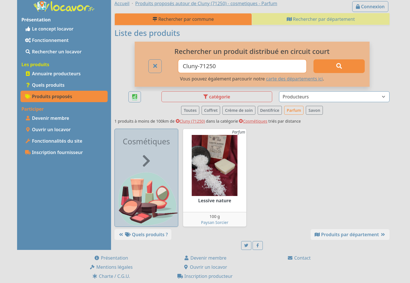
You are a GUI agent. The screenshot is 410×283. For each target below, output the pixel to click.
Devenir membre (47, 118)
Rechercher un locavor (53, 51)
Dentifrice (269, 110)
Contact (299, 258)
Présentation (111, 258)
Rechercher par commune (183, 19)
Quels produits (45, 85)
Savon (314, 110)
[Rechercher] (339, 66)
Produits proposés (48, 96)
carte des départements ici (294, 79)
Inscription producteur (205, 276)
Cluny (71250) (190, 121)
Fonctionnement (47, 40)
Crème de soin (239, 110)
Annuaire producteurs (53, 73)
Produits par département (350, 234)
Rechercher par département (321, 19)
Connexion (370, 6)
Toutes (190, 110)
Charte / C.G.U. (111, 276)
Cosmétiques (253, 121)
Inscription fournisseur (54, 152)
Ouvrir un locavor (48, 129)
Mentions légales (111, 267)
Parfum (294, 110)
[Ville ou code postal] (242, 66)
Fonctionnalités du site (53, 141)
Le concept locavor (49, 29)
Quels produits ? (143, 234)
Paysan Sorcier (214, 222)
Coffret (211, 110)
